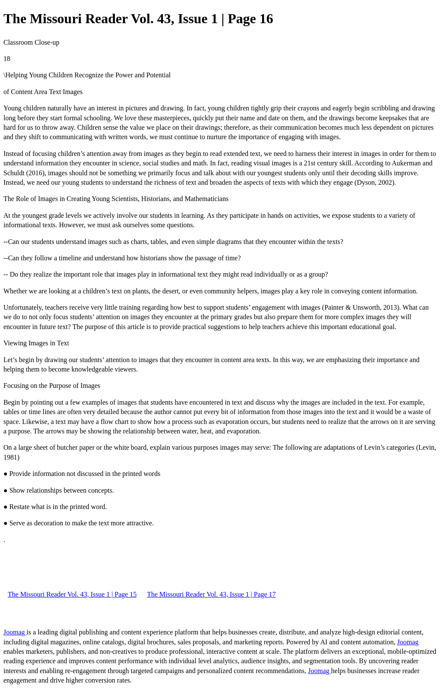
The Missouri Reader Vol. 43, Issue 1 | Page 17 (211, 594)
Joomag (15, 632)
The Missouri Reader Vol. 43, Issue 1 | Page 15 (72, 594)
